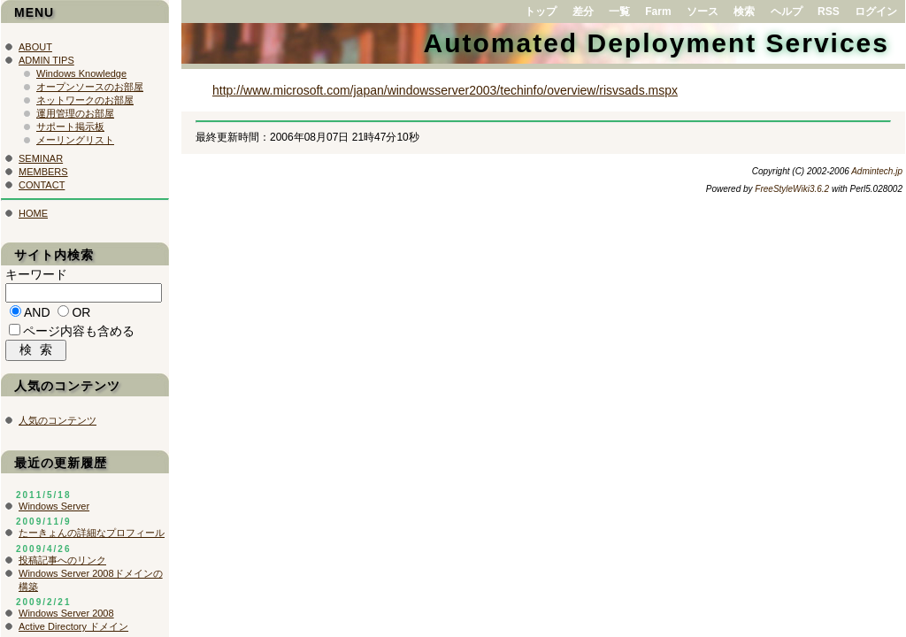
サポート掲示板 (70, 126)
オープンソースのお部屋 (89, 86)
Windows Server (54, 510)
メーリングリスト (75, 139)
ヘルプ (786, 11)
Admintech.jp (876, 171)
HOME (33, 213)
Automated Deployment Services (656, 43)
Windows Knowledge (81, 73)
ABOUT (35, 47)
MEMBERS (43, 171)
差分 (583, 11)
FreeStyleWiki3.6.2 (792, 189)
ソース (702, 11)
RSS (829, 11)
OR (81, 315)
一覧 (619, 11)
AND (37, 315)
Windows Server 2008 (66, 617)
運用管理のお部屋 (75, 113)
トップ (541, 11)
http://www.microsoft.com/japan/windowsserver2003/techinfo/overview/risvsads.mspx (445, 90)
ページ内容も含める (78, 333)
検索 (744, 11)
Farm (658, 11)
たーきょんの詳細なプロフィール (92, 537)
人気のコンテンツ (57, 424)
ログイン (876, 11)
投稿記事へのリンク (62, 564)
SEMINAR (41, 158)
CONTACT (42, 185)
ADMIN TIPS (46, 60)
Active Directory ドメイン (73, 630)
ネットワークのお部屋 (85, 100)
